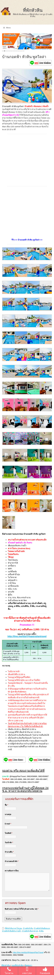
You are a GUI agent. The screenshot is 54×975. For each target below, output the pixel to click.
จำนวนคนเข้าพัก (11, 861)
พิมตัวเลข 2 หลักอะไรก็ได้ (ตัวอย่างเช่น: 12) (21, 909)
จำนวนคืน (9, 852)
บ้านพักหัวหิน (28, 928)
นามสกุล (8, 814)
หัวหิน (41, 931)
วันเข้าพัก (9, 843)
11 (20, 51)
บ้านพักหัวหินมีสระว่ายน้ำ (11, 931)
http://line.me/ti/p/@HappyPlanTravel (28, 952)
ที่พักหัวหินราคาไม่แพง (13, 928)
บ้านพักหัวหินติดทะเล (42, 928)
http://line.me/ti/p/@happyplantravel (27, 636)
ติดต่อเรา (28, 965)
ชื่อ (6, 805)
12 (21, 51)
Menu (7, 28)
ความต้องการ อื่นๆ (11, 871)
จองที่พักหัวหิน (17, 965)
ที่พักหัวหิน (32, 10)
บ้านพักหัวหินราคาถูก (30, 931)
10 (18, 51)
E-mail (8, 824)
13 (23, 51)
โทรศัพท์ (8, 833)
